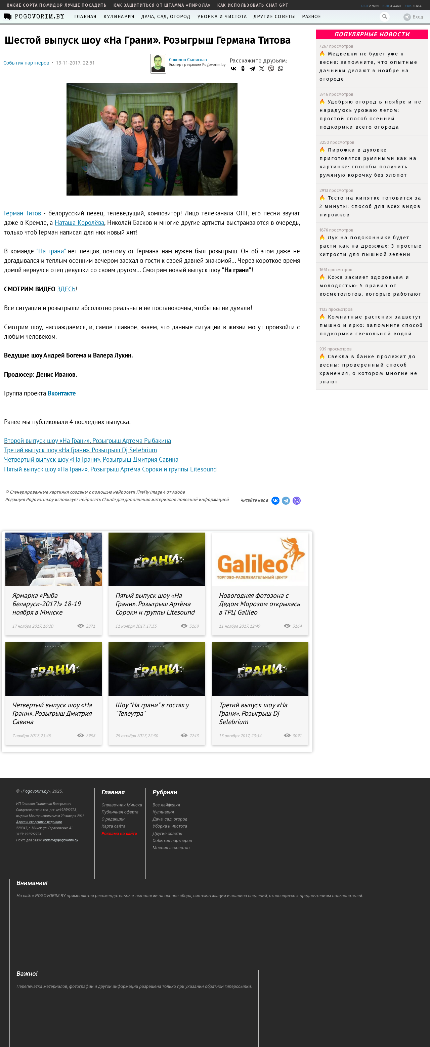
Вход (413, 17)
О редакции (113, 819)
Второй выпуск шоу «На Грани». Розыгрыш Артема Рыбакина (87, 440)
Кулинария (119, 16)
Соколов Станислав (188, 59)
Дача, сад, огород (165, 16)
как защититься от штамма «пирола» (162, 5)
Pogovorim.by (35, 791)
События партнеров (26, 62)
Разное (311, 16)
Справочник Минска (121, 804)
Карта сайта (113, 826)
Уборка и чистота (222, 16)
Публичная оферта (119, 811)
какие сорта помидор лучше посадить (57, 5)
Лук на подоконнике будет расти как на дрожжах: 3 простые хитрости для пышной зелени (370, 246)
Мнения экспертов (171, 847)
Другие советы (275, 16)
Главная (85, 16)
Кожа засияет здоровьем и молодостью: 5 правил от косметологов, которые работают (370, 285)
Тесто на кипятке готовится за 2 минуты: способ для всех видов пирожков (370, 206)
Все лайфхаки (166, 804)
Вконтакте (62, 393)
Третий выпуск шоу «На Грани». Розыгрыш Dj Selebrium (80, 450)
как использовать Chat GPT (253, 5)
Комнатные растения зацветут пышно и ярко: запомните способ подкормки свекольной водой (371, 325)
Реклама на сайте (119, 833)
